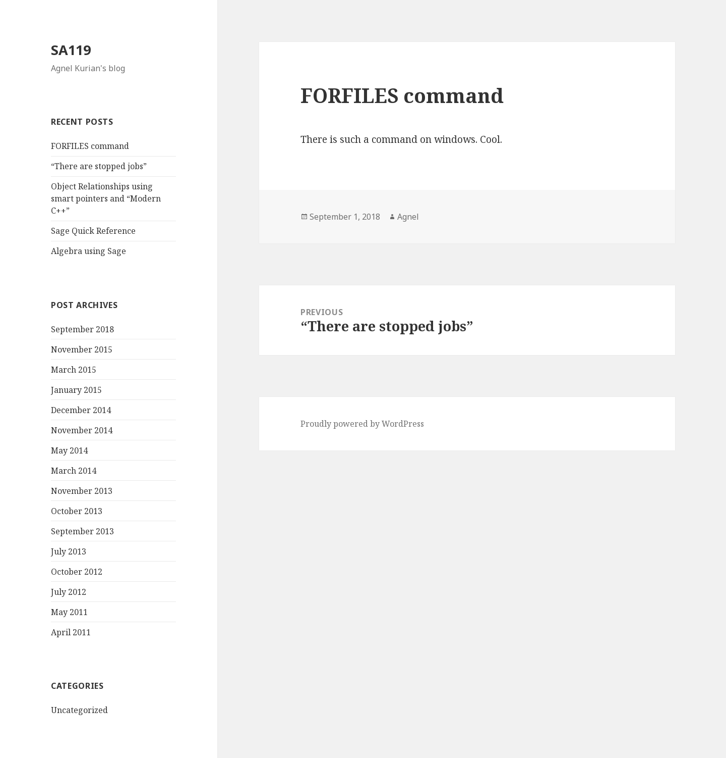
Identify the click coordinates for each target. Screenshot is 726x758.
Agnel (408, 216)
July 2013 (68, 551)
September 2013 (82, 531)
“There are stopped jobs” (99, 166)
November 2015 (81, 349)
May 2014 (69, 450)
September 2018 (82, 329)
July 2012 (68, 591)
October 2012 (76, 571)
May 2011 (69, 612)
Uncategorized (79, 710)
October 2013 (76, 511)
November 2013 (81, 490)
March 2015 (73, 369)
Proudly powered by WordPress (362, 423)
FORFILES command (90, 145)
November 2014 (81, 430)
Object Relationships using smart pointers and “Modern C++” (106, 198)
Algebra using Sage (88, 251)
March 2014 (73, 470)
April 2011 (71, 632)
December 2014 (81, 410)
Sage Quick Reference (93, 230)
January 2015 (76, 389)
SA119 (71, 49)
